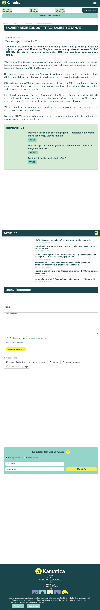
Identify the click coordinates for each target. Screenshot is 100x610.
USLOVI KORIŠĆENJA (50, 586)
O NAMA (50, 575)
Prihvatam (18, 606)
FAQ (50, 589)
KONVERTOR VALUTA (50, 16)
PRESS (50, 582)
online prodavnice (72, 362)
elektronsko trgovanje (18, 366)
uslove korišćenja (39, 338)
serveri (54, 362)
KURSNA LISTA (90, 10)
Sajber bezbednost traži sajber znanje (43, 28)
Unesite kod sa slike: (15, 342)
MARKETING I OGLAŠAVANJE (50, 580)
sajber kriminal (38, 362)
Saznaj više (33, 606)
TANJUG (17, 37)
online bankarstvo (16, 362)
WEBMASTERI (50, 584)
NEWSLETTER (50, 578)
